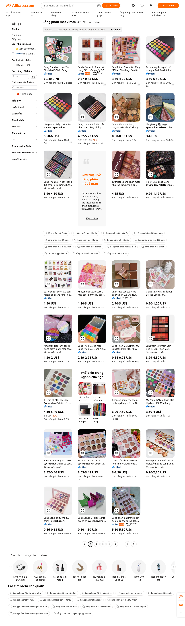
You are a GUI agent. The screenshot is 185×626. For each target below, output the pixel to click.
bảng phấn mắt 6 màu (153, 246)
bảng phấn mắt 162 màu (116, 240)
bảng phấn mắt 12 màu (86, 240)
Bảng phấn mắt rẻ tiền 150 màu (55, 600)
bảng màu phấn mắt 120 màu (150, 240)
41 (128, 544)
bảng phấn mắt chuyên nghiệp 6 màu (28, 606)
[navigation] (23, 283)
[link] (181, 597)
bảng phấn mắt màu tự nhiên (122, 600)
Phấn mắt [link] (116, 29)
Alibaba (48, 29)
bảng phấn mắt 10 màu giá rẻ (97, 593)
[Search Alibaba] (69, 5)
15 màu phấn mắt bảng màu (148, 233)
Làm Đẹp (62, 29)
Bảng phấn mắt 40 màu (89, 246)
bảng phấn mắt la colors (129, 593)
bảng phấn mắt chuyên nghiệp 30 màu (29, 613)
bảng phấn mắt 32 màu (160, 593)
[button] (99, 5)
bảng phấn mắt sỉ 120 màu (58, 246)
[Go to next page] (134, 544)
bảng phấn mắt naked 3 (89, 600)
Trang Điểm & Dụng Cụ (84, 29)
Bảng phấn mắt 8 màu (56, 233)
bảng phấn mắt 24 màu (56, 240)
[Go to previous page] (84, 544)
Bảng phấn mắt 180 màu (85, 253)
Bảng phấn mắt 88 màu (65, 606)
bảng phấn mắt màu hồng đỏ (131, 606)
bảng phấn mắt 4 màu (115, 253)
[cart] (142, 6)
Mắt (103, 29)
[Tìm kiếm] (111, 5)
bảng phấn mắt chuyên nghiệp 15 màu (72, 613)
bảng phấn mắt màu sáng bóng (25, 593)
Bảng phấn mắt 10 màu (85, 233)
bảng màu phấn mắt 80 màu (121, 246)
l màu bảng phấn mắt (56, 253)
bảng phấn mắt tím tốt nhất (96, 606)
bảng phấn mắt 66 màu (22, 600)
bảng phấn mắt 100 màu (115, 233)
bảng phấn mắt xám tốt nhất (61, 593)
